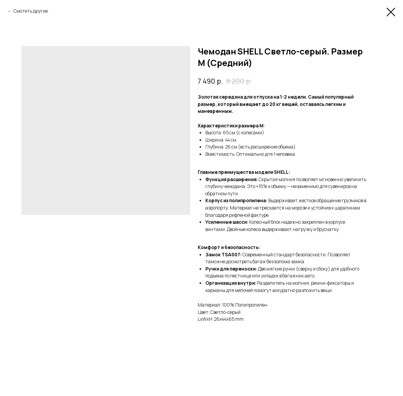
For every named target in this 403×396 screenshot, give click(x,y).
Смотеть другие (30, 11)
